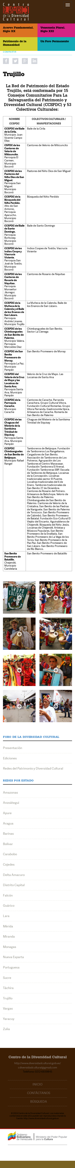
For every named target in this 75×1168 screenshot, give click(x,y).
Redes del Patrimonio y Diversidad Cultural (33, 768)
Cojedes (9, 864)
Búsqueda (38, 1102)
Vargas (8, 1008)
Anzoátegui (11, 803)
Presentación (12, 748)
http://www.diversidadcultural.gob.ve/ (37, 1063)
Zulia (6, 1029)
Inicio (37, 1084)
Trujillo (7, 998)
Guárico (8, 906)
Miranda (9, 936)
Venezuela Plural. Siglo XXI (52, 30)
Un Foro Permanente (54, 41)
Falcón (8, 895)
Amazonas (10, 792)
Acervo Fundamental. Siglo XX (18, 30)
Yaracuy (8, 1019)
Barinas (8, 834)
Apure (7, 813)
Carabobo (10, 854)
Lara (6, 916)
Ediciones (10, 758)
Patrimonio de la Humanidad (14, 43)
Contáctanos (38, 1093)
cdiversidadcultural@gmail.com (37, 1067)
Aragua (8, 823)
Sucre (7, 978)
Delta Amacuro (14, 875)
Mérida (8, 926)
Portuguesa (11, 967)
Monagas (9, 947)
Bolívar (8, 844)
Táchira (8, 988)
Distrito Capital (14, 885)
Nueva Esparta (13, 957)
